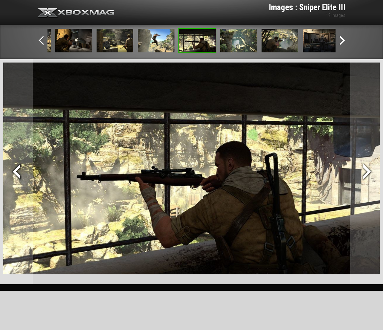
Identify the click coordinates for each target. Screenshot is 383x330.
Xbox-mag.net (76, 13)
